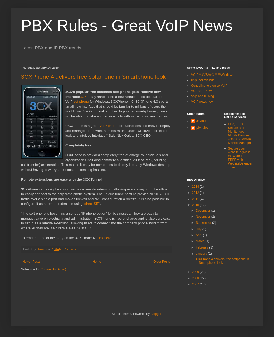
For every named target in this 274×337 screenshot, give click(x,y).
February (202, 247)
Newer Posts (31, 262)
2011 (196, 199)
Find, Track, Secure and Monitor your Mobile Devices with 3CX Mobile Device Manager (239, 133)
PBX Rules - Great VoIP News (127, 25)
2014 (196, 187)
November (203, 217)
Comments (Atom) (53, 269)
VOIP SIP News (202, 91)
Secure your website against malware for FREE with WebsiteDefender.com (240, 158)
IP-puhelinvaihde (202, 80)
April (199, 235)
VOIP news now (202, 101)
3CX (83, 97)
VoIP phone (109, 126)
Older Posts (161, 262)
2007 (196, 284)
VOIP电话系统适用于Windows (212, 75)
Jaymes (201, 121)
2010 (196, 205)
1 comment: (73, 249)
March (201, 241)
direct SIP (91, 204)
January (202, 253)
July (199, 229)
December (203, 210)
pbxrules (202, 128)
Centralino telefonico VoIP (209, 85)
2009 (196, 272)
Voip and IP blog (202, 96)
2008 (196, 278)
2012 (196, 193)
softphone (81, 101)
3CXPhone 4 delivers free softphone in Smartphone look (93, 76)
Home (97, 262)
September (204, 223)
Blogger (155, 314)
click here (104, 238)
